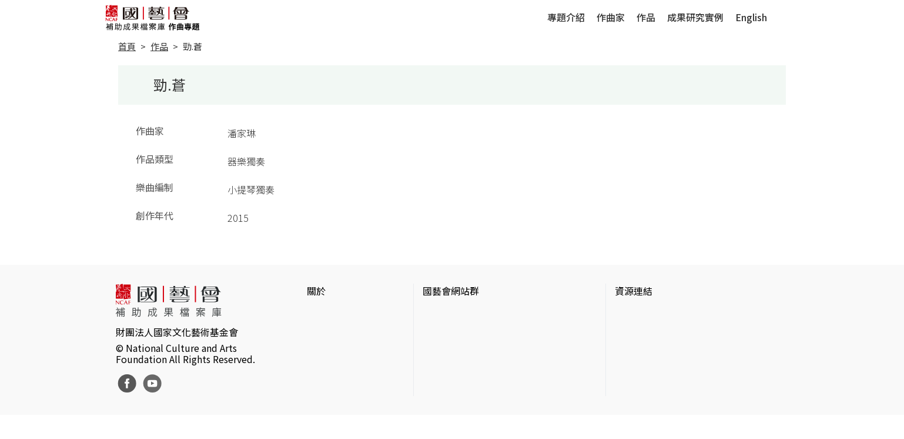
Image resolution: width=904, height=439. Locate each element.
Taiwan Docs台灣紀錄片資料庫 (678, 408)
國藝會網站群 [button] (451, 291)
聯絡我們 (325, 352)
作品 (646, 17)
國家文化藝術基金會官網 (474, 314)
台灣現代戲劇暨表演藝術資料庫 (680, 390)
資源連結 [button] (633, 291)
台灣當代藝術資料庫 (657, 314)
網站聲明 (325, 333)
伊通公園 (633, 333)
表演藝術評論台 (455, 352)
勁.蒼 (192, 46)
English (751, 17)
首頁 (127, 46)
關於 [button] (316, 291)
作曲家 (611, 17)
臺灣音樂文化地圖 (652, 371)
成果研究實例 (695, 17)
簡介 (316, 314)
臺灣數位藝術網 (648, 352)
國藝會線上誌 (451, 333)
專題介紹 (566, 17)
